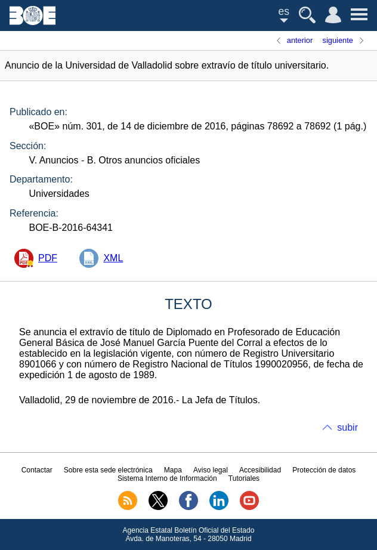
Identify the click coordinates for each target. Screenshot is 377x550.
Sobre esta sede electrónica (108, 470)
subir (347, 427)
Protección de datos (324, 470)
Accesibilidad (260, 470)
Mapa (173, 470)
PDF (47, 258)
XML (113, 258)
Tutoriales (243, 478)
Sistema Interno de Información (167, 478)
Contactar (36, 470)
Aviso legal (210, 470)
